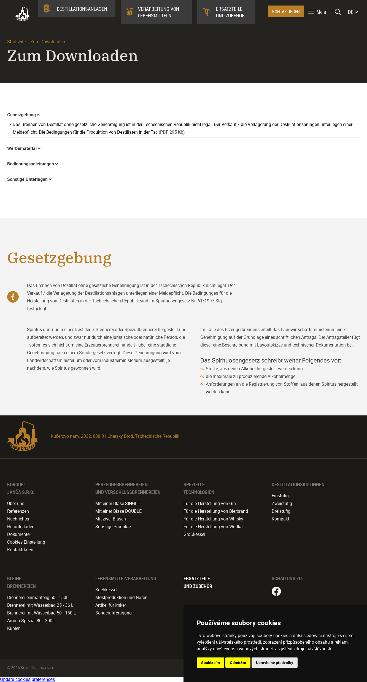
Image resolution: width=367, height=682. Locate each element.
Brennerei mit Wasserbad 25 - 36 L (40, 605)
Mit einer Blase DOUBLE (118, 511)
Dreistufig (281, 511)
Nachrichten (19, 519)
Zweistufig (282, 503)
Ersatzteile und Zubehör (230, 12)
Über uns (15, 503)
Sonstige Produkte (113, 526)
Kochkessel (106, 590)
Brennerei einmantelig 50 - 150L (38, 597)
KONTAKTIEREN (286, 12)
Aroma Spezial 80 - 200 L (31, 620)
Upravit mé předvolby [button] (274, 662)
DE (350, 12)
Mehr (321, 12)
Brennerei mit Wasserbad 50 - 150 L (41, 613)
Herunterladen (20, 526)
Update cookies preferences (27, 679)
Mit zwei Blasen (110, 519)
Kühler (13, 628)
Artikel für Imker (110, 605)
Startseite (16, 42)
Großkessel (194, 534)
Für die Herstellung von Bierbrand (216, 511)
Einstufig (280, 496)
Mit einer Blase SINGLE (117, 503)
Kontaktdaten (20, 550)
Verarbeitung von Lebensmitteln (158, 12)
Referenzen (18, 511)
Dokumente (18, 534)
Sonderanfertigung (113, 613)
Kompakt (280, 519)
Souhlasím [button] (210, 662)
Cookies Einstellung (26, 542)
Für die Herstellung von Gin (210, 503)
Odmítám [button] (238, 662)
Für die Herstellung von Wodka (213, 526)
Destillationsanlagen (82, 9)
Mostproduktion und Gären (121, 597)
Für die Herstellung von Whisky (213, 519)
